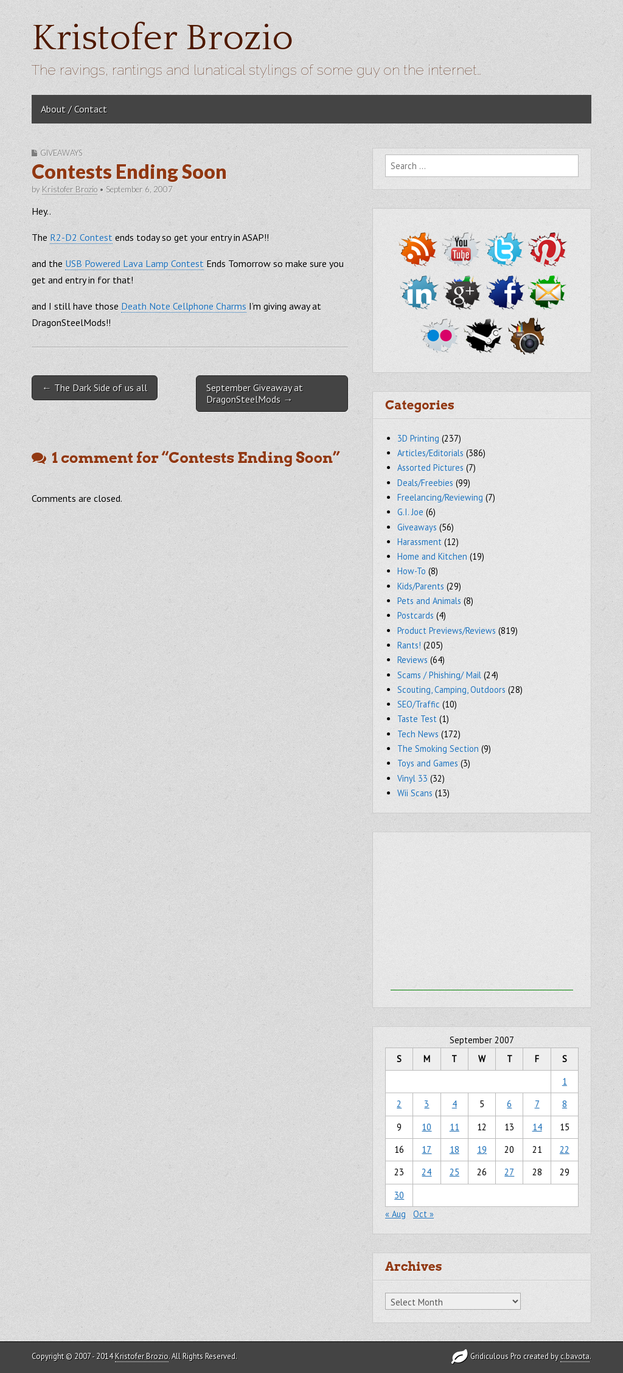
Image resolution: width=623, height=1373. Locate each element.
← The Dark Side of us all (94, 387)
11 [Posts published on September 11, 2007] (454, 1127)
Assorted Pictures (430, 467)
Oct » (423, 1214)
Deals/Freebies (425, 482)
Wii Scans (415, 793)
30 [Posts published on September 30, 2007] (399, 1195)
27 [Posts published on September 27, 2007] (509, 1172)
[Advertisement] (482, 914)
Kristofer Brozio (162, 38)
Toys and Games (427, 763)
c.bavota (575, 1356)
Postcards (415, 615)
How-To (411, 571)
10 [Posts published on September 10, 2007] (426, 1127)
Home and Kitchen (432, 556)
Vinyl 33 (412, 778)
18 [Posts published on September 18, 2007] (454, 1149)
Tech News (418, 734)
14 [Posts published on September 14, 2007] (537, 1127)
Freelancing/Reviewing (440, 497)
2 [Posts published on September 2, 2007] (399, 1104)
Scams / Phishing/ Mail (439, 675)
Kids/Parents (420, 586)
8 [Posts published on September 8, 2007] (564, 1104)
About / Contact (74, 109)
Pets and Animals (429, 601)
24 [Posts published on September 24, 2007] (426, 1172)
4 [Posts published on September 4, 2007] (454, 1104)
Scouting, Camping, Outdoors (451, 689)
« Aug (395, 1214)
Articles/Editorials (430, 453)
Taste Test (417, 719)
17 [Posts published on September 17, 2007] (426, 1149)
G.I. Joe (410, 512)
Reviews (412, 660)
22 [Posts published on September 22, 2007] (564, 1149)
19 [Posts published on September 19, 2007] (482, 1149)
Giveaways (61, 153)
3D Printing (418, 438)
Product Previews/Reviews (446, 630)
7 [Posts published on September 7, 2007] (537, 1104)
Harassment (419, 541)
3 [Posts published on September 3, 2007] (426, 1104)
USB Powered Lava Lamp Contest (134, 263)
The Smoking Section (438, 748)
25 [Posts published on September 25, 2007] (454, 1172)
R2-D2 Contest (81, 237)
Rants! (409, 645)
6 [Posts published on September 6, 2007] (509, 1104)
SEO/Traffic (418, 704)
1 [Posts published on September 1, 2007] (564, 1081)
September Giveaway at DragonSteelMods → (254, 393)
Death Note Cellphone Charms (183, 306)
